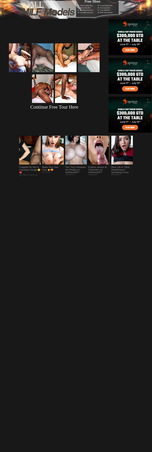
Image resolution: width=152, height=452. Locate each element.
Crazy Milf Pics (105, 10)
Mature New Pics (85, 8)
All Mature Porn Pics (86, 10)
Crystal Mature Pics (106, 5)
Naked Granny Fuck (86, 5)
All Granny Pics (105, 8)
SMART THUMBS (81, 377)
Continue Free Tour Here (54, 107)
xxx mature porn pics (86, 12)
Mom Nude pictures (106, 12)
